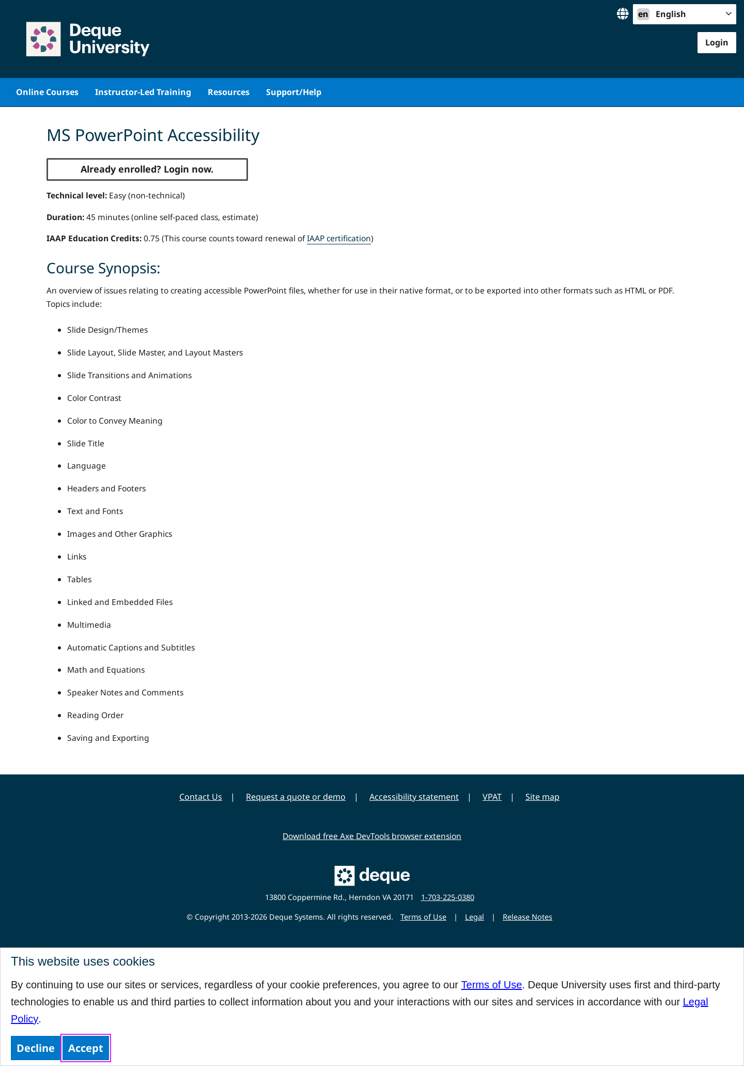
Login (717, 42)
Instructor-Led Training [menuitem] (143, 92)
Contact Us (200, 796)
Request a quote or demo (296, 796)
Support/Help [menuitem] (293, 92)
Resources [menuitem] (229, 92)
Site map (542, 796)
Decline (36, 1048)
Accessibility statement (414, 796)
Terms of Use (491, 984)
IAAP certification (339, 238)
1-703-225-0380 (447, 897)
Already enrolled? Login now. (147, 169)
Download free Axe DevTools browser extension (372, 836)
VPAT (492, 796)
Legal (474, 917)
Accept (85, 1048)
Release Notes (527, 917)
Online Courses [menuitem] (47, 92)
